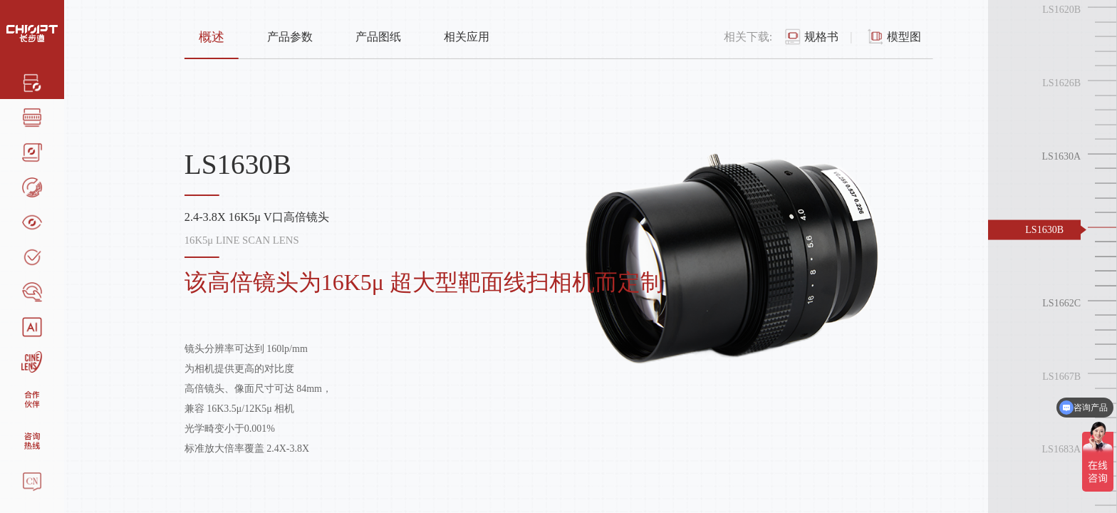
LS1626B (1061, 83)
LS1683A (1061, 449)
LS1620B (1061, 9)
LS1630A (1061, 156)
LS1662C (1061, 302)
